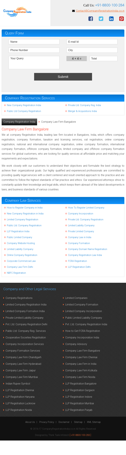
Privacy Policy (46, 436)
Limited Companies (76, 312)
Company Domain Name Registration (87, 263)
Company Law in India (79, 251)
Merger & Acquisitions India (82, 125)
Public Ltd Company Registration (24, 125)
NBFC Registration (16, 287)
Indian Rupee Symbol (18, 398)
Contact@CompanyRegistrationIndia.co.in (100, 25)
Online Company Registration (22, 269)
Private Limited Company (81, 246)
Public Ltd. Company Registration (24, 240)
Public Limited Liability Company (83, 332)
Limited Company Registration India (26, 319)
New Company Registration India (24, 119)
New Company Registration (31, 4)
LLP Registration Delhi (79, 281)
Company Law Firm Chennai (81, 371)
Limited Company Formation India (25, 325)
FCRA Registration (77, 275)
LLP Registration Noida (19, 424)
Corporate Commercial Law (21, 275)
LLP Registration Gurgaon (79, 404)
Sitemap (78, 436)
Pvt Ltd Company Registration (54, 10)
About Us (30, 436)
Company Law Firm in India (80, 378)
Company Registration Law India (85, 269)
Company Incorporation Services (25, 358)
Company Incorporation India (82, 352)
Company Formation (79, 257)
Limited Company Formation (81, 319)
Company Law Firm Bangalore (82, 365)
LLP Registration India (18, 246)
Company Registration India (19, 136)
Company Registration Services (30, 112)
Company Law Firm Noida (80, 391)
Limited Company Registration (69, 4)
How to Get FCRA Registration (82, 345)
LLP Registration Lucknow (20, 417)
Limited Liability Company (81, 240)
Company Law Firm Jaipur (21, 384)
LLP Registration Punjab (78, 424)
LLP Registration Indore (78, 411)
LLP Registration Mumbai (79, 417)
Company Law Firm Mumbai (22, 391)
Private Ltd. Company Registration (85, 234)
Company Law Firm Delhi (20, 281)
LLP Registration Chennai (20, 404)
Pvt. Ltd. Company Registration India (86, 338)
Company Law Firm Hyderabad (23, 378)
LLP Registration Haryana (20, 411)
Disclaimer (64, 436)
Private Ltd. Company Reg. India (84, 119)
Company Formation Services (23, 365)
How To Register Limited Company (86, 222)
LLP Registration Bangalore (80, 398)
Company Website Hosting (21, 257)
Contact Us (82, 10)
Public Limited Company (19, 251)
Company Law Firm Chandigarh (23, 371)
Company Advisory (76, 358)
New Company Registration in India (25, 228)
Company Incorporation (80, 228)
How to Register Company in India (24, 222)
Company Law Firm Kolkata (81, 384)
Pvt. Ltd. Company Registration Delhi (26, 338)
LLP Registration (101, 4)
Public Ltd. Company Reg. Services (26, 345)
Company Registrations (19, 312)
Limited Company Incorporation (83, 325)
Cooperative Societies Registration (26, 352)
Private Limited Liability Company (24, 332)
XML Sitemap (94, 436)
